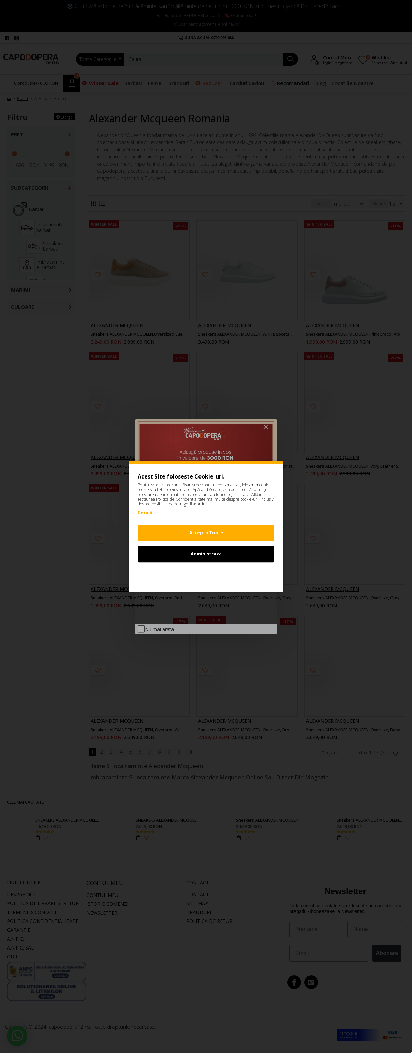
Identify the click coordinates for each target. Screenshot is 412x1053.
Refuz (206, 575)
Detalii (145, 513)
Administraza (206, 554)
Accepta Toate (206, 532)
